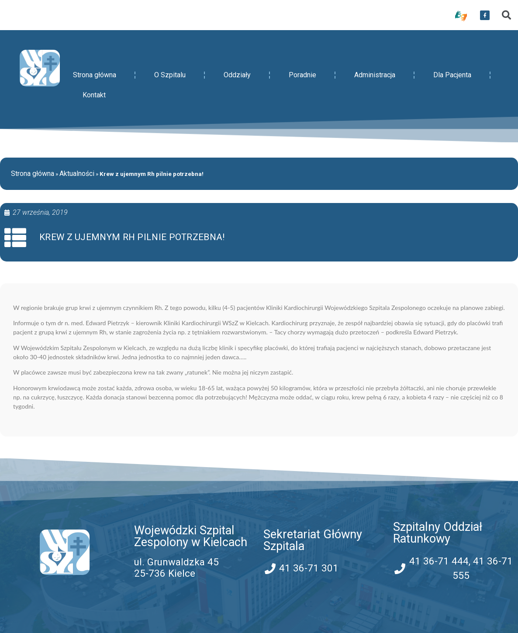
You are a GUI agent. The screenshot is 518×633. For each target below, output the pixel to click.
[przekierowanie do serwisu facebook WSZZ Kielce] (485, 15)
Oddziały (237, 75)
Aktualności (76, 173)
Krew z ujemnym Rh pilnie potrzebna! (132, 237)
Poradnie (302, 75)
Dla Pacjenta (452, 75)
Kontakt (94, 95)
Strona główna (94, 75)
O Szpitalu (170, 75)
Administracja (374, 75)
